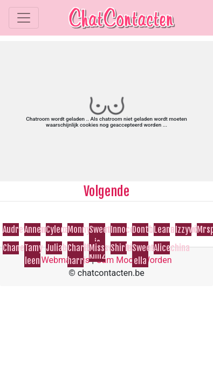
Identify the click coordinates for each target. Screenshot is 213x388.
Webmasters (66, 260)
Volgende (106, 191)
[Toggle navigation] (24, 18)
